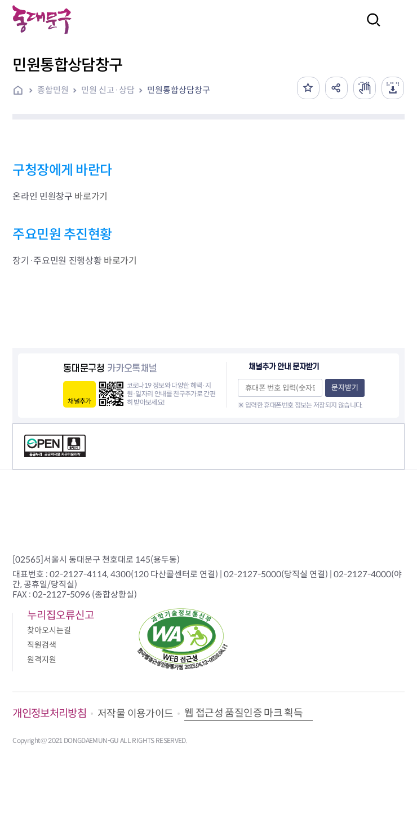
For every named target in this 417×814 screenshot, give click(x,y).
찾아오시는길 (49, 630)
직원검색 (41, 645)
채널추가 (79, 401)
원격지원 (41, 659)
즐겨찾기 (308, 88)
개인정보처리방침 (49, 713)
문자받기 (344, 387)
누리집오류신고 (60, 615)
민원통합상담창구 (178, 90)
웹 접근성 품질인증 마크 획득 (243, 713)
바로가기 (91, 196)
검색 (370, 27)
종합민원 (53, 90)
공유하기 (336, 88)
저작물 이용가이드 (135, 713)
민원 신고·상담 (108, 90)
